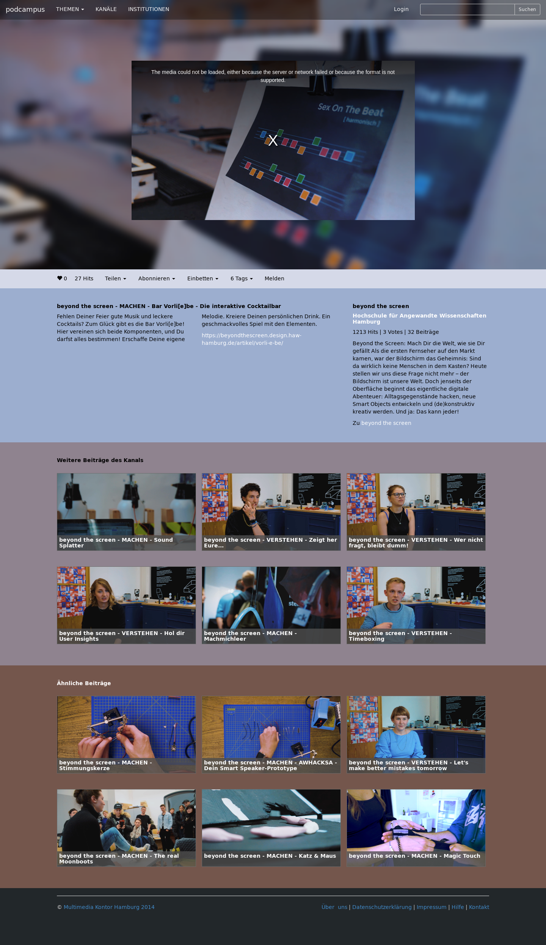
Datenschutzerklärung (382, 907)
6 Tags (242, 278)
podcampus (25, 9)
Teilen (115, 278)
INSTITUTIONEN (148, 9)
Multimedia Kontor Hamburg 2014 (109, 907)
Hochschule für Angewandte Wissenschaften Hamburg (419, 319)
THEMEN (70, 9)
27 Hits (84, 278)
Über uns (334, 907)
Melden (274, 278)
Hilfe (458, 907)
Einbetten (202, 278)
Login (401, 9)
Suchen (527, 9)
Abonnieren (156, 278)
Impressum (432, 907)
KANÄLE (106, 9)
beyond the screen (386, 423)
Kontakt (479, 907)
